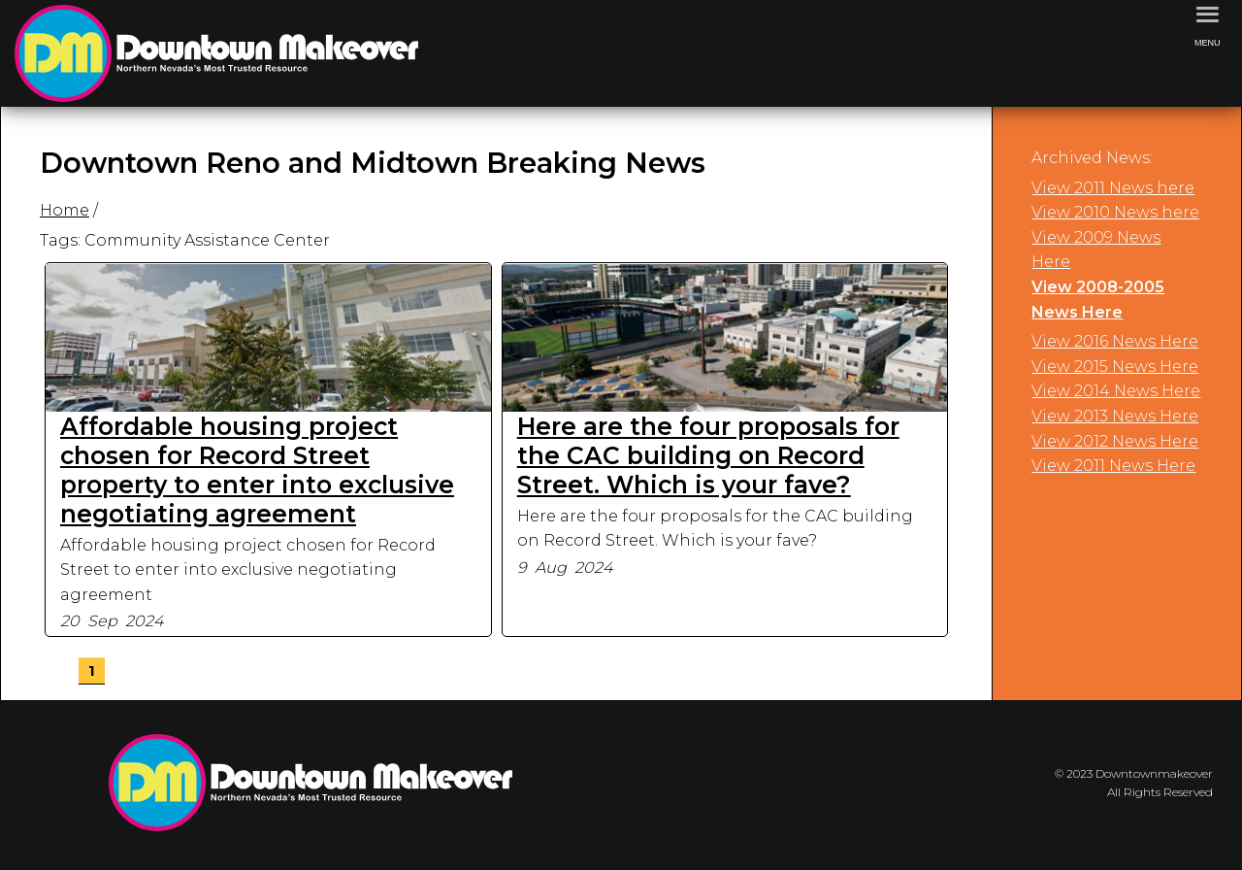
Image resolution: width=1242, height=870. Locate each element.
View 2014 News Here (1115, 391)
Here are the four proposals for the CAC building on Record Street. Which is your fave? (708, 455)
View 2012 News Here (1114, 441)
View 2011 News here (1112, 188)
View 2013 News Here (1114, 416)
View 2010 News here (1115, 212)
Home (64, 210)
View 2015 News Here (1114, 366)
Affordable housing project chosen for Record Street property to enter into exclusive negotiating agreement (257, 470)
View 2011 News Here (1113, 465)
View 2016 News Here (1114, 341)
